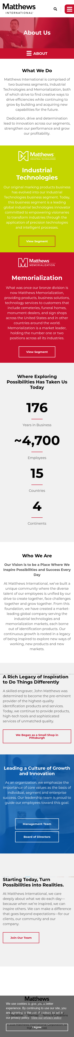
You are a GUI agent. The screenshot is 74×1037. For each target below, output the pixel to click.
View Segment (37, 241)
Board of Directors (37, 837)
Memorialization (37, 277)
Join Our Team (21, 937)
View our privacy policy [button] (46, 1017)
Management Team (37, 824)
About (37, 53)
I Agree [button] (37, 1027)
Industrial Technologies (37, 174)
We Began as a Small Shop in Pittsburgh (37, 736)
